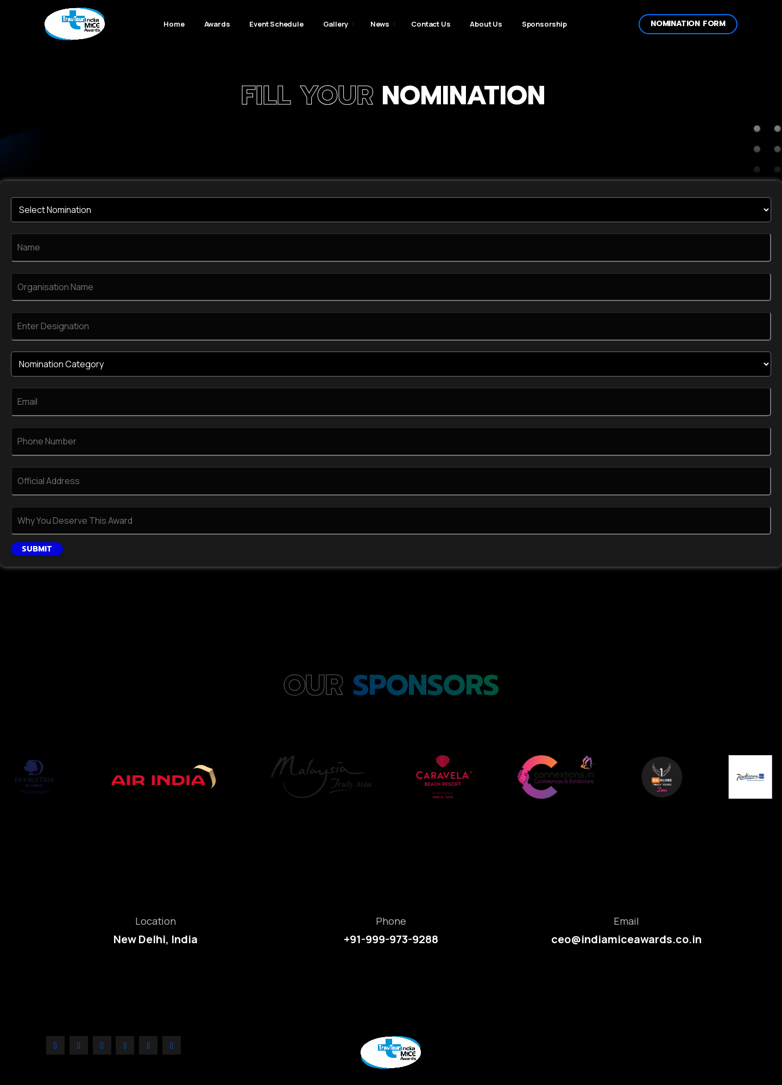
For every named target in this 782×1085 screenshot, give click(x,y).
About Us (486, 24)
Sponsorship (544, 24)
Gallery (336, 24)
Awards (217, 24)
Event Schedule (276, 24)
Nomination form (688, 23)
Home (173, 24)
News (379, 24)
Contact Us (430, 24)
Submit (37, 549)
